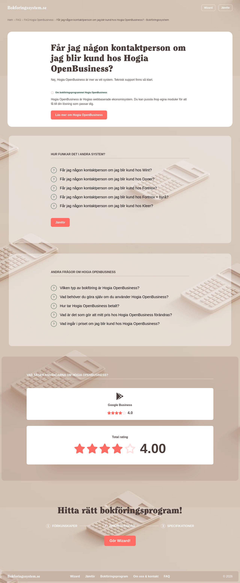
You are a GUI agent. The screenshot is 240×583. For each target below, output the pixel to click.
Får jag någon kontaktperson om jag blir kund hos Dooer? (107, 179)
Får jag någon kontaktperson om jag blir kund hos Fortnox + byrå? (114, 197)
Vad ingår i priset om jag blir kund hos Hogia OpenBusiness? (110, 324)
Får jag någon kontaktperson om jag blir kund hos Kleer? (106, 206)
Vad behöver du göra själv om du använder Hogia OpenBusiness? (114, 297)
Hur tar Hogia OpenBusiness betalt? (89, 306)
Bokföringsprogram (114, 576)
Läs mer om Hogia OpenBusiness (79, 114)
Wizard (208, 7)
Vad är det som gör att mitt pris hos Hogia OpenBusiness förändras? (116, 315)
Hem (10, 20)
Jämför (225, 7)
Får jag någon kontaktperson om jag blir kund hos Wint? (106, 170)
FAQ (18, 20)
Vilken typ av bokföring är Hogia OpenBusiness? (99, 288)
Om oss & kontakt (146, 576)
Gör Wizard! (120, 541)
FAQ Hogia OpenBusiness (38, 20)
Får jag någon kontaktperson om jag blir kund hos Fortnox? (108, 188)
